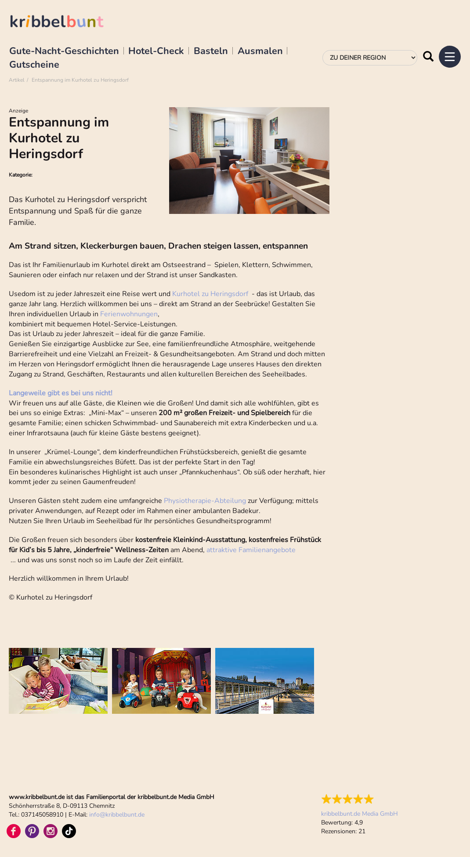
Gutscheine (34, 65)
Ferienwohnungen (129, 314)
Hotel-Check (156, 51)
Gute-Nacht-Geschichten (64, 51)
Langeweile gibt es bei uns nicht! (60, 393)
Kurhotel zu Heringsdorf (210, 294)
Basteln (211, 51)
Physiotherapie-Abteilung (205, 501)
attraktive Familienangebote (251, 550)
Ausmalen (260, 51)
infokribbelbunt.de (117, 814)
